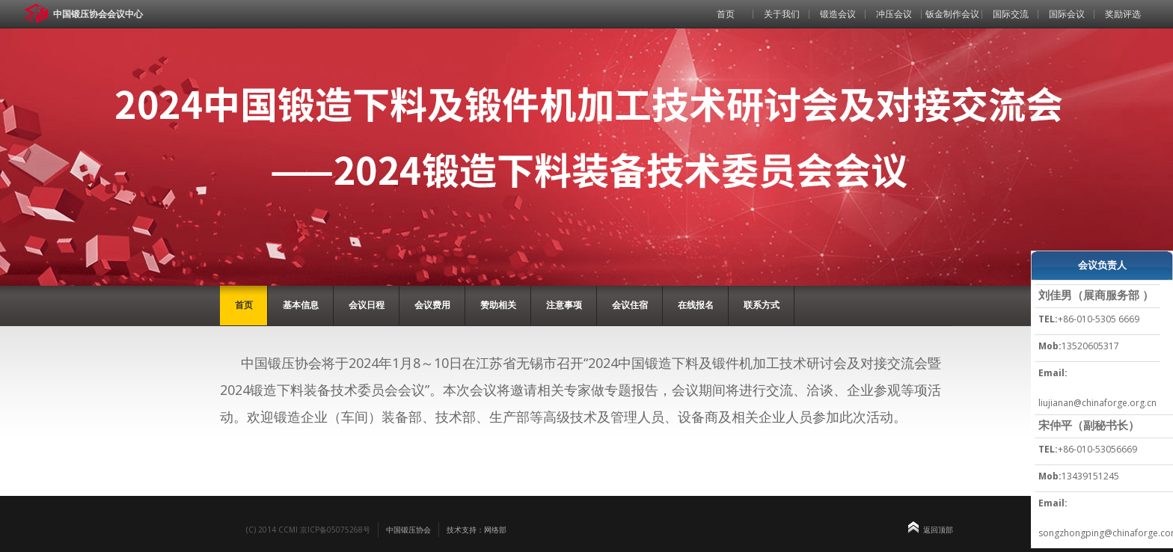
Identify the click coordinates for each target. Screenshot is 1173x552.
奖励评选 (1123, 13)
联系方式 (762, 304)
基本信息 (301, 304)
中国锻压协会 (408, 529)
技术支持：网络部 (476, 529)
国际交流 (1011, 13)
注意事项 (564, 304)
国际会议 (1067, 13)
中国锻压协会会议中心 (98, 13)
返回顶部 (938, 529)
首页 (726, 13)
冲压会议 (894, 13)
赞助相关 (498, 304)
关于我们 (782, 13)
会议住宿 (630, 304)
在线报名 (696, 304)
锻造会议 (838, 13)
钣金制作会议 (952, 13)
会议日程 (367, 304)
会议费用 (432, 304)
